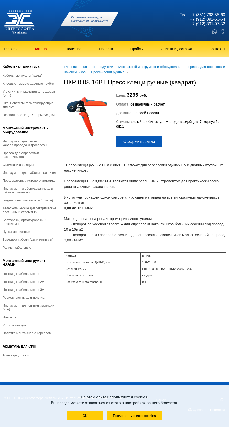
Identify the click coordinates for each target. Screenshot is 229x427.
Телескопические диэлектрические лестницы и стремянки (29, 210)
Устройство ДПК (14, 325)
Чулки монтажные (16, 232)
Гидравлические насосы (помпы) (28, 200)
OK (85, 416)
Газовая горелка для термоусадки (29, 115)
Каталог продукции (98, 67)
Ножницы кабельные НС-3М (23, 290)
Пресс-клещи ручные (107, 72)
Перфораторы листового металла (29, 180)
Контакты (217, 49)
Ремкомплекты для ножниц (24, 297)
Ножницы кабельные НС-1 (22, 274)
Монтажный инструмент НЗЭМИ (24, 263)
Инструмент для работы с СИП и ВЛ (29, 173)
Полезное (74, 49)
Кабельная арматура (21, 66)
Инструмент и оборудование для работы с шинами (28, 190)
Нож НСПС (10, 317)
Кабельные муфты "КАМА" (22, 75)
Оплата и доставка (176, 49)
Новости (106, 49)
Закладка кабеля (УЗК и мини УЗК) (28, 239)
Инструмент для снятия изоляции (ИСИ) (28, 307)
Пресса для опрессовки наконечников (21, 155)
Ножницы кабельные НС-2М (23, 282)
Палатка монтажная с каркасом (27, 333)
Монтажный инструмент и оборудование (26, 130)
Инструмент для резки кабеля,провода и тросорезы (25, 143)
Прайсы (137, 49)
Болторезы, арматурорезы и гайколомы (24, 222)
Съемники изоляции (18, 165)
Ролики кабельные (17, 247)
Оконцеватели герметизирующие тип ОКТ (28, 105)
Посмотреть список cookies (134, 416)
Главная (10, 49)
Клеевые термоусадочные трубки (28, 83)
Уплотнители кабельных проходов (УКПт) (29, 93)
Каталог (41, 49)
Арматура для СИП (19, 346)
